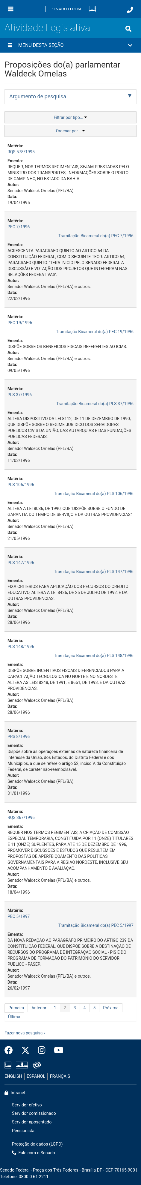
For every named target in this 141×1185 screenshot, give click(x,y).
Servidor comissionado (34, 1113)
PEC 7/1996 (18, 226)
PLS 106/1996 (20, 484)
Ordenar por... (70, 130)
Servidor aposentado (31, 1122)
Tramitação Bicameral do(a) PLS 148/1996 (94, 655)
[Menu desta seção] (10, 45)
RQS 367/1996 (21, 817)
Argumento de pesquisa (37, 96)
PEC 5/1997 (18, 916)
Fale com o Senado (33, 1152)
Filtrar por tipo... (70, 117)
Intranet (14, 1092)
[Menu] (11, 9)
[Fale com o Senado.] (130, 10)
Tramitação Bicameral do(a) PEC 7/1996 (96, 235)
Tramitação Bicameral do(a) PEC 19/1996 (95, 331)
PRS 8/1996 (18, 736)
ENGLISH (13, 1076)
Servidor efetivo (27, 1105)
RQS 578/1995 (21, 151)
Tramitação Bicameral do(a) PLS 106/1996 (94, 493)
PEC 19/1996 (19, 322)
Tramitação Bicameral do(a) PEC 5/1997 (96, 925)
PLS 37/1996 (19, 394)
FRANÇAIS (60, 1076)
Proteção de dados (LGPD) (37, 1144)
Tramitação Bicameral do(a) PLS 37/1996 (95, 403)
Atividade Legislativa (47, 27)
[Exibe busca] (128, 29)
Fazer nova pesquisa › (24, 1033)
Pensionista (23, 1130)
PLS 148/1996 (20, 646)
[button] (70, 45)
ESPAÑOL (36, 1076)
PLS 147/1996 (20, 562)
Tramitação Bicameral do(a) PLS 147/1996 (94, 571)
